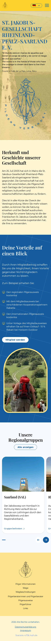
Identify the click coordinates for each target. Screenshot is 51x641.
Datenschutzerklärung (25, 627)
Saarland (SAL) (15, 497)
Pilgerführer (25, 604)
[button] (46, 540)
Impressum (25, 630)
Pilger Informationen (25, 584)
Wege (25, 588)
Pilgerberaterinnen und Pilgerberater (25, 596)
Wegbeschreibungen (25, 592)
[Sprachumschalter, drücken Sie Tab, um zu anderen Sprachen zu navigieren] (36, 5)
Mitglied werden (15, 340)
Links (25, 608)
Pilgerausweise (25, 600)
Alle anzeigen (26, 447)
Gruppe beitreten (13, 528)
